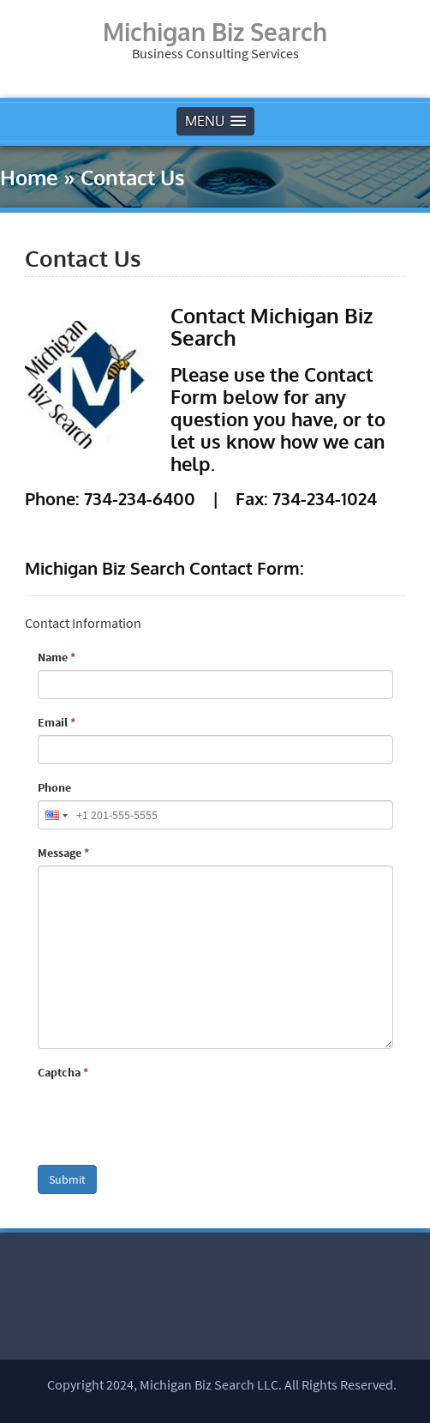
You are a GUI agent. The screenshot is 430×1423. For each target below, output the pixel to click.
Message (63, 852)
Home (29, 177)
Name (56, 657)
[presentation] (168, 1118)
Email (56, 722)
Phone (54, 787)
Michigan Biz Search (215, 31)
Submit (67, 1179)
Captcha (63, 1072)
